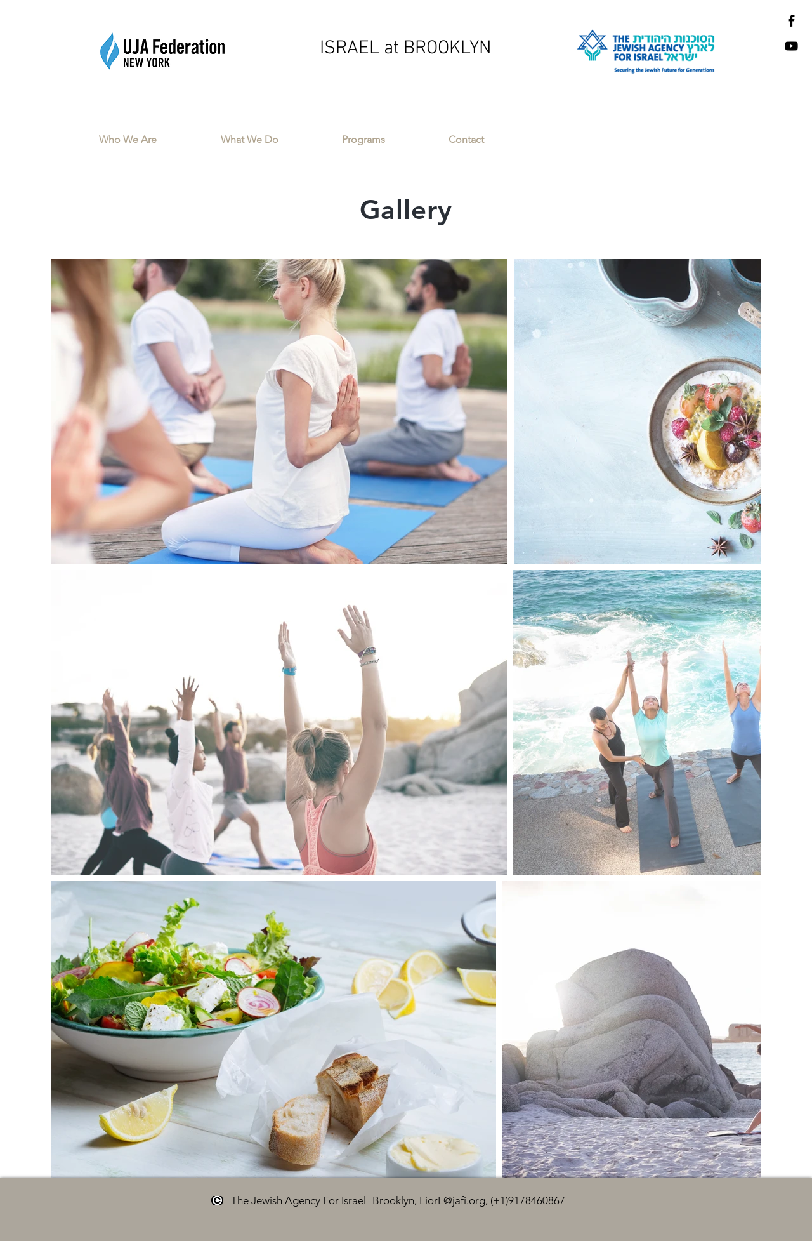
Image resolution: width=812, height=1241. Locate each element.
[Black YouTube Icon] (791, 46)
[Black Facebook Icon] (791, 21)
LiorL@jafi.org (452, 1200)
